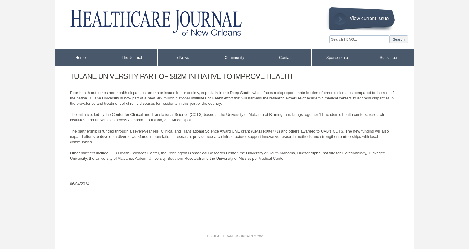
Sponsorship (337, 57)
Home (80, 57)
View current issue (369, 18)
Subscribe (388, 57)
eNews (183, 57)
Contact (286, 57)
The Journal (131, 57)
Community (234, 57)
